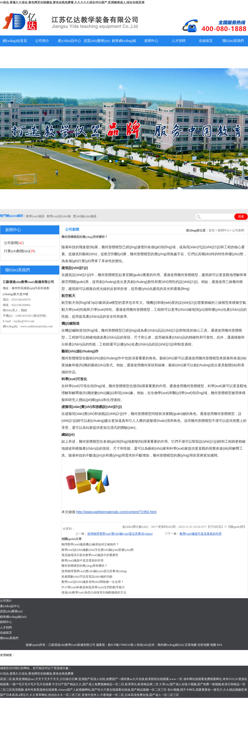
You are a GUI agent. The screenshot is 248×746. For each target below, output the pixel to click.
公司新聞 (238, 230)
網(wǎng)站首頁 (15, 41)
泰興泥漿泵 (110, 655)
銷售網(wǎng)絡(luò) (124, 46)
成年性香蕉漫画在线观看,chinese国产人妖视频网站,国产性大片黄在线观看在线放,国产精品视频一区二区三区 (96, 689)
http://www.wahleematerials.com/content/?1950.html (116, 512)
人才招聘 (179, 41)
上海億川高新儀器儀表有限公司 (56, 655)
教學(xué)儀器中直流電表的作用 (200, 533)
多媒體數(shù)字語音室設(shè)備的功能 (87, 576)
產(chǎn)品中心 (69, 41)
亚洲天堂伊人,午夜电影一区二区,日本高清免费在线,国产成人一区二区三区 (130, 695)
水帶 (122, 655)
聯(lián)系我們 (233, 41)
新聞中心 (151, 41)
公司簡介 (42, 41)
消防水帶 (148, 655)
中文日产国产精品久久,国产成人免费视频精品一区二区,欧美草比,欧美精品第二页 (105, 684)
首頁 (212, 230)
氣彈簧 (29, 655)
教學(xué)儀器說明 (151, 57)
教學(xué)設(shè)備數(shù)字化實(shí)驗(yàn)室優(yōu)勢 (98, 550)
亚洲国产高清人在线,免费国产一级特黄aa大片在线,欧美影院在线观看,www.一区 (130, 679)
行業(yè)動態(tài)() (19, 251)
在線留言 (206, 41)
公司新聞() (14, 243)
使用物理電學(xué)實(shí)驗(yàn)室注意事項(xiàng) (120, 533)
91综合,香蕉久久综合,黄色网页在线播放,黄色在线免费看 (37, 673)
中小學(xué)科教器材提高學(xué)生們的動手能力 (93, 587)
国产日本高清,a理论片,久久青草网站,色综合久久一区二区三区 (40, 695)
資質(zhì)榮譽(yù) (97, 41)
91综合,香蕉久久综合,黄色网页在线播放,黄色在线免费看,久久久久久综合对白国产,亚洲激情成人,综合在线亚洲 (72, 2)
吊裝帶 (20, 655)
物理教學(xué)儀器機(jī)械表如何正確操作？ (90, 544)
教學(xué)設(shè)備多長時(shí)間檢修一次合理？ (93, 582)
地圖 (213, 645)
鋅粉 (138, 655)
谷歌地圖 (203, 645)
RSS (219, 645)
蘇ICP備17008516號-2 (122, 645)
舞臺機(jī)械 (85, 655)
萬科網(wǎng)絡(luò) (171, 645)
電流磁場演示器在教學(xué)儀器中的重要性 (90, 555)
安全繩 (130, 655)
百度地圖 (191, 645)
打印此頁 (215, 526)
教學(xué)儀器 (206, 655)
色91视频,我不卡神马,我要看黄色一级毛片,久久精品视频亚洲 (207, 689)
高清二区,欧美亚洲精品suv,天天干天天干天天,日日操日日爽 (39, 679)
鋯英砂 (98, 655)
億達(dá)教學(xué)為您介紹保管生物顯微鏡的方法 (94, 592)
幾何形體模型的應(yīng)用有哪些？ (84, 565)
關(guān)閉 (237, 526)
